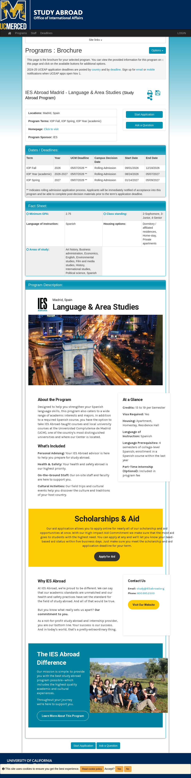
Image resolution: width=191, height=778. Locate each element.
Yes (119, 769)
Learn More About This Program (63, 715)
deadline (115, 69)
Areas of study (38, 249)
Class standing (116, 213)
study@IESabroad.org (150, 588)
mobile (151, 69)
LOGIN (181, 33)
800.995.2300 (146, 593)
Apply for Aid (107, 556)
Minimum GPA (38, 213)
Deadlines (46, 33)
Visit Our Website (144, 604)
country (96, 69)
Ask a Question (144, 125)
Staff (34, 33)
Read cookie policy (92, 769)
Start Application (144, 114)
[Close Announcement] (163, 60)
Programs (21, 33)
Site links (95, 39)
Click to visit (51, 129)
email (139, 69)
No (127, 769)
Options (157, 50)
